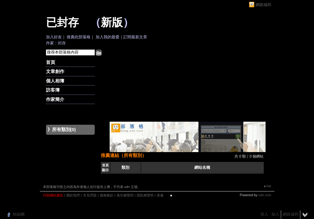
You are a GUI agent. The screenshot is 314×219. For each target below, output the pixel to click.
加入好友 (54, 37)
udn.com (264, 195)
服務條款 (106, 195)
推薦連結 (110, 155)
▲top (267, 186)
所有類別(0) (64, 129)
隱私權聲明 (145, 195)
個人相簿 (55, 80)
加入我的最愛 (107, 37)
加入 (275, 214)
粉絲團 (19, 214)
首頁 (50, 62)
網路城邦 (263, 4)
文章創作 (55, 71)
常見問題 (90, 195)
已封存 (62, 22)
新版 (112, 22)
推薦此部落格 (78, 37)
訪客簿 (53, 89)
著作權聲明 (125, 195)
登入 (264, 214)
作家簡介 (55, 99)
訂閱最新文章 (135, 37)
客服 (160, 195)
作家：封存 (56, 43)
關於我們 (73, 195)
